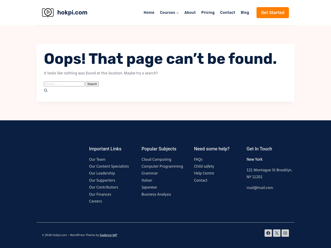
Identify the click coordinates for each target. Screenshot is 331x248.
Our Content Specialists (109, 166)
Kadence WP (108, 235)
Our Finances (100, 194)
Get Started (272, 12)
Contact (227, 12)
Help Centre (204, 173)
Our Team (97, 159)
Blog (245, 12)
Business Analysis (156, 194)
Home (149, 12)
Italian (147, 180)
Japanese (149, 187)
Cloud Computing (156, 159)
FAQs (198, 159)
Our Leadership (102, 173)
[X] (276, 233)
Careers (95, 201)
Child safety (204, 166)
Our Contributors (103, 187)
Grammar (150, 173)
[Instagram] (285, 233)
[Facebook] (268, 233)
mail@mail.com (260, 188)
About (190, 12)
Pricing (208, 12)
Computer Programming (162, 166)
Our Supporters (102, 180)
